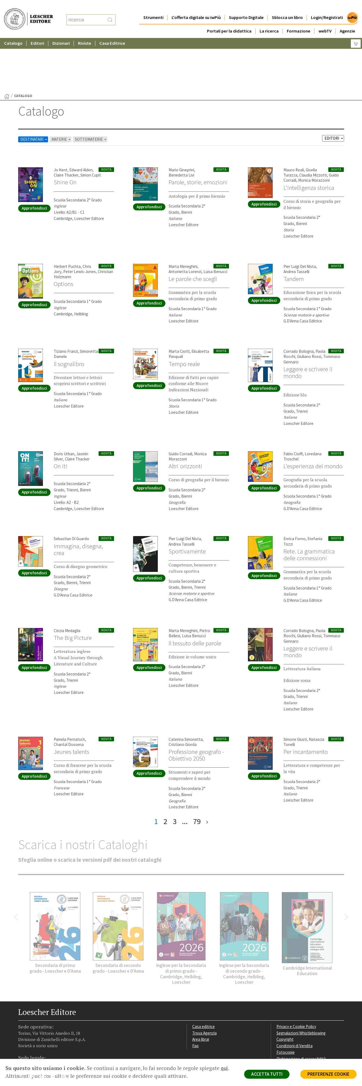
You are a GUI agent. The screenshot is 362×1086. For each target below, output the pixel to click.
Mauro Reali (294, 117)
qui (224, 1068)
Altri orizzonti (185, 413)
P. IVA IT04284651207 (36, 1046)
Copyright (285, 986)
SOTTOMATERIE (91, 86)
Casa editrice (203, 973)
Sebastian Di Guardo (71, 485)
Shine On (65, 129)
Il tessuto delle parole (195, 590)
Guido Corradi (180, 400)
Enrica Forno (295, 485)
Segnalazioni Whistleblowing (301, 980)
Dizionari (61, 32)
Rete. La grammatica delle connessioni (309, 502)
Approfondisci (34, 155)
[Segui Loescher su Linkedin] (44, 1025)
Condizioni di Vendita (294, 992)
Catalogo (13, 32)
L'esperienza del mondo (313, 413)
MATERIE (61, 86)
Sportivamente (187, 498)
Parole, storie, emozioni (198, 129)
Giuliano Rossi (309, 303)
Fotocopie (285, 999)
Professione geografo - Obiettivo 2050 (196, 702)
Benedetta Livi (181, 122)
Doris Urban (64, 400)
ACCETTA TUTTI (266, 1074)
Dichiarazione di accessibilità (301, 1005)
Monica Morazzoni (314, 127)
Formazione (298, 20)
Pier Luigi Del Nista (300, 213)
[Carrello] (355, 33)
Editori (37, 32)
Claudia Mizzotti (313, 122)
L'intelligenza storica (309, 135)
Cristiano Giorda (183, 691)
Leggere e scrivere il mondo (308, 319)
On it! (60, 413)
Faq (195, 992)
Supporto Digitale (246, 6)
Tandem (294, 226)
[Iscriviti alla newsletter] (65, 1024)
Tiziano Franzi (66, 298)
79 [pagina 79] (197, 768)
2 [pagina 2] (165, 768)
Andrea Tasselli (296, 218)
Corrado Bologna (299, 298)
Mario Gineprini (181, 117)
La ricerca (269, 20)
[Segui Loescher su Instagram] (33, 1025)
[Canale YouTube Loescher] (54, 1025)
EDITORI (334, 85)
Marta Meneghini (183, 213)
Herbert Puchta (67, 213)
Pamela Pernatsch (69, 686)
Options (63, 231)
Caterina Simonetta (186, 686)
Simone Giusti (295, 686)
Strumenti (153, 6)
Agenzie (347, 20)
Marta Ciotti (179, 298)
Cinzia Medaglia (67, 577)
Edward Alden (81, 117)
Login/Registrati (327, 6)
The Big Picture (73, 585)
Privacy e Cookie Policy (296, 973)
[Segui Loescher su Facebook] (23, 1025)
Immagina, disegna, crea (78, 496)
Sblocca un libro (287, 6)
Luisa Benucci (215, 218)
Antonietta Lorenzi (185, 218)
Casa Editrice (112, 32)
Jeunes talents (71, 699)
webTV (325, 20)
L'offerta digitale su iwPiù (196, 6)
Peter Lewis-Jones (79, 218)
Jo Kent (60, 117)
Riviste (84, 32)
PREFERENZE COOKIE (328, 1074)
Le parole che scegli (193, 226)
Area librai (200, 986)
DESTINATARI (34, 86)
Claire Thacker (66, 122)
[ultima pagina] (207, 768)
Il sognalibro (69, 311)
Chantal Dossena (69, 691)
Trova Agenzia (204, 980)
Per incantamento (306, 699)
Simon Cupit (90, 122)
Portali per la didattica (229, 20)
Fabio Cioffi (293, 400)
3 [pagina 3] (175, 768)
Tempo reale (184, 311)
